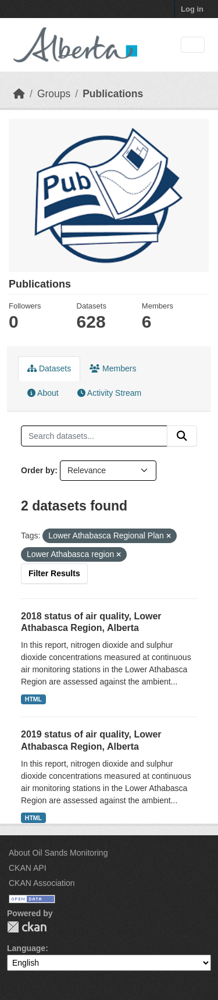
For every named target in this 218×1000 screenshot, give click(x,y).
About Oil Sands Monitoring (58, 852)
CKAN (27, 927)
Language (26, 948)
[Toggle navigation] (193, 45)
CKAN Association (42, 883)
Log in (192, 9)
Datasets (49, 368)
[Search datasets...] (94, 435)
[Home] (19, 94)
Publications (113, 94)
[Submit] (182, 435)
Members (113, 368)
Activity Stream (109, 393)
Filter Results (54, 573)
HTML (33, 699)
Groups (53, 94)
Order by (38, 470)
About (43, 393)
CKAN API (28, 868)
